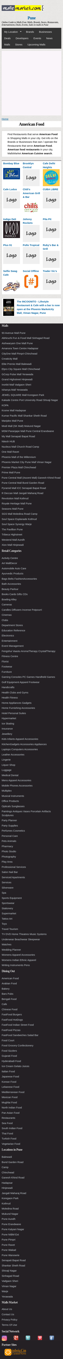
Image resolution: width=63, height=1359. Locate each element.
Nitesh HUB (8, 441)
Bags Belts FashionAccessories (19, 578)
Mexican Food (9, 1097)
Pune (31, 18)
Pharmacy (7, 846)
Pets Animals (9, 841)
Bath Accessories (11, 583)
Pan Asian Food (10, 1112)
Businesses (45, 31)
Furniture (7, 671)
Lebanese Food (10, 1086)
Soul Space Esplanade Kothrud (19, 519)
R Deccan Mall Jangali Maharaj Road (22, 493)
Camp (5, 1167)
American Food (10, 978)
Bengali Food (9, 999)
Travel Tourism (10, 929)
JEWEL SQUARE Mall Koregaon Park (23, 394)
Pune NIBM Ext (10, 1234)
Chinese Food (9, 1009)
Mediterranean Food (13, 1092)
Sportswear (8, 903)
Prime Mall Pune (11, 472)
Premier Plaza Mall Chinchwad (19, 467)
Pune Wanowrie (10, 1255)
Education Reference (13, 630)
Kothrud (6, 1203)
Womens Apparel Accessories (18, 954)
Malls (7, 44)
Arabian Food (9, 983)
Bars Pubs (7, 993)
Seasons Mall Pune (12, 508)
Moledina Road (10, 1208)
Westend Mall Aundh (13, 539)
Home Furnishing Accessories (18, 707)
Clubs (5, 620)
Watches (6, 944)
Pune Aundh (8, 1218)
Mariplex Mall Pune (12, 420)
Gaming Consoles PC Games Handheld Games (28, 676)
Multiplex (7, 790)
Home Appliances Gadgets (17, 702)
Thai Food (7, 1133)
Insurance (7, 728)
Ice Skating (8, 723)
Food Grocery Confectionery (17, 1045)
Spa (4, 892)
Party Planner (9, 820)
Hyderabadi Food (11, 1061)
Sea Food (7, 1123)
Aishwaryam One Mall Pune (17, 343)
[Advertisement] (31, 82)
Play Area (7, 861)
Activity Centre (10, 558)
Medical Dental (10, 775)
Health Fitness (10, 697)
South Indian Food (12, 1128)
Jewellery (7, 733)
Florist (5, 661)
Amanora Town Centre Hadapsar (20, 348)
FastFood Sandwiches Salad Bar (20, 1035)
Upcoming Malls (36, 44)
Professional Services (14, 866)
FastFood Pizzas (11, 1030)
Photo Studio (9, 851)
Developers (22, 38)
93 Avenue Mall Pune (14, 332)
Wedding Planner (11, 949)
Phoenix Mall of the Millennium (19, 457)
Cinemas (7, 614)
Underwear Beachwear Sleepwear (21, 939)
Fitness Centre (10, 656)
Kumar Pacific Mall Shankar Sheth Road (24, 415)
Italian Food (8, 1071)
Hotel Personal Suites (14, 713)
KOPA (5, 405)
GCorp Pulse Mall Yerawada (17, 374)
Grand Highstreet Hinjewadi (17, 379)
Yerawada (7, 1296)
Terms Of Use (9, 1324)
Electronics (8, 635)
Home (5, 118)
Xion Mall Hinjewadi (13, 544)
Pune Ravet (8, 1244)
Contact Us (8, 1314)
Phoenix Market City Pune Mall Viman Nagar (27, 462)
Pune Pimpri (8, 1239)
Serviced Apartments (13, 877)
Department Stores (12, 625)
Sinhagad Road (10, 1275)
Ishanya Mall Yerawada (15, 389)
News (49, 38)
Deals (7, 38)
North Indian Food (12, 1107)
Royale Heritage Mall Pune (17, 503)
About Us (7, 1309)
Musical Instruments (13, 795)
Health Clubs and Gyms (15, 692)
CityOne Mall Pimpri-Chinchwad (19, 353)
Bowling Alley (9, 599)
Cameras (7, 604)
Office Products (10, 801)
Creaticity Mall (9, 358)
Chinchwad (8, 1172)
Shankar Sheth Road (13, 1265)
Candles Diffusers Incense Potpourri (22, 609)
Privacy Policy (9, 1319)
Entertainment (9, 640)
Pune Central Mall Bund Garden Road (23, 482)
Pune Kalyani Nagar (13, 1229)
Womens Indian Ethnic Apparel (19, 960)
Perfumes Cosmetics (13, 830)
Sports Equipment (12, 898)
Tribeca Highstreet (12, 534)
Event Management (13, 645)
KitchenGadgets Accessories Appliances (24, 744)
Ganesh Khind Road (13, 1177)
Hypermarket (9, 718)
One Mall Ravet (10, 451)
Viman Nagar (9, 1286)
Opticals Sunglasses (13, 806)
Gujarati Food (9, 1055)
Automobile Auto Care (14, 568)
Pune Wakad (9, 1249)
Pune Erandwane (11, 1224)
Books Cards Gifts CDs (15, 594)
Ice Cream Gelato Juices (15, 1066)
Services (6, 882)
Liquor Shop (8, 764)
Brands (30, 31)
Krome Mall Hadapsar (14, 410)
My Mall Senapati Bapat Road (18, 436)
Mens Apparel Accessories (16, 780)
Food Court (8, 1040)
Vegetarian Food (11, 1143)
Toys (4, 923)
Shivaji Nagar (9, 1270)
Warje (5, 1291)
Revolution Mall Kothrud (15, 498)
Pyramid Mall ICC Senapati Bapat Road (24, 488)
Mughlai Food (9, 1102)
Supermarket (9, 913)
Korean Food (9, 1081)
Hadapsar (7, 1182)
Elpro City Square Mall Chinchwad (21, 369)
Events (37, 38)
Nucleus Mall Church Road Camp (20, 446)
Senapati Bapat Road (14, 1260)
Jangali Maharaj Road (14, 1193)
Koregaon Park (10, 1198)
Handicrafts (8, 687)
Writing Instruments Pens (16, 965)
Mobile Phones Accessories (17, 785)
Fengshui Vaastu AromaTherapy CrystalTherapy (28, 651)
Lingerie (6, 759)
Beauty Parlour (10, 589)
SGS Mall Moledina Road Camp (19, 513)
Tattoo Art (7, 918)
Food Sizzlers (9, 1050)
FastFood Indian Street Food (18, 1024)
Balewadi (7, 1156)
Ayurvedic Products (12, 573)
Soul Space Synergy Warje (17, 524)
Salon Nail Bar (10, 872)
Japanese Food (10, 1076)
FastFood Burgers (12, 1014)
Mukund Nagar (10, 1213)
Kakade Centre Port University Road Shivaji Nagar (30, 400)
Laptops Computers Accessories (20, 749)
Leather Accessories (13, 754)
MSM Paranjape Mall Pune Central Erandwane (28, 431)
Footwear (7, 666)
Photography (9, 856)
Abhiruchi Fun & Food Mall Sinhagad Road (25, 338)
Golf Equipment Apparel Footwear (20, 682)
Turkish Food (9, 1138)
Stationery (7, 908)
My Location (12, 31)
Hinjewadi (7, 1187)
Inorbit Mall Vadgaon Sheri (16, 384)
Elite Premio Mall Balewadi (17, 363)
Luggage (6, 770)
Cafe (4, 1004)
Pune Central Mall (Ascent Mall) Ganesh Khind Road (31, 477)
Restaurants (8, 1117)
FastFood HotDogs (12, 1019)
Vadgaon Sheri (10, 1280)
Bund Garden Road (12, 1162)
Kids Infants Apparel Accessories (20, 738)
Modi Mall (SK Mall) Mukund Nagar (21, 426)
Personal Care (10, 835)
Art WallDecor (9, 563)
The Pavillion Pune (12, 529)
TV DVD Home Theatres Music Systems (24, 934)
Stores (18, 44)
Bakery (6, 988)
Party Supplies (10, 825)
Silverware (7, 887)
